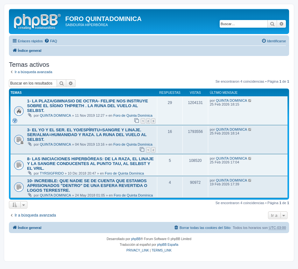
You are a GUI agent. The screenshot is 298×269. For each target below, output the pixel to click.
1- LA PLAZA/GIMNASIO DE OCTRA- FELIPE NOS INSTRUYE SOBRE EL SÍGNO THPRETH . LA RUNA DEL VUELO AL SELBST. (87, 106)
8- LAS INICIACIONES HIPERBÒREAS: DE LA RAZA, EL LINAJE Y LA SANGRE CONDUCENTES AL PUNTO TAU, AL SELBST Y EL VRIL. (90, 163)
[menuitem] (50, 41)
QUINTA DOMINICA (55, 115)
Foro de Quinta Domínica (133, 115)
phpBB (136, 239)
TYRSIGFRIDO (52, 173)
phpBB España (167, 244)
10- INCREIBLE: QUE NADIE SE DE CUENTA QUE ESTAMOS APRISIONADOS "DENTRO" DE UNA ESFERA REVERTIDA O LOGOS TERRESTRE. (87, 185)
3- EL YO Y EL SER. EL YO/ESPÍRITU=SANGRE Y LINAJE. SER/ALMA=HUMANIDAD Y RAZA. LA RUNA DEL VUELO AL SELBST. (86, 135)
